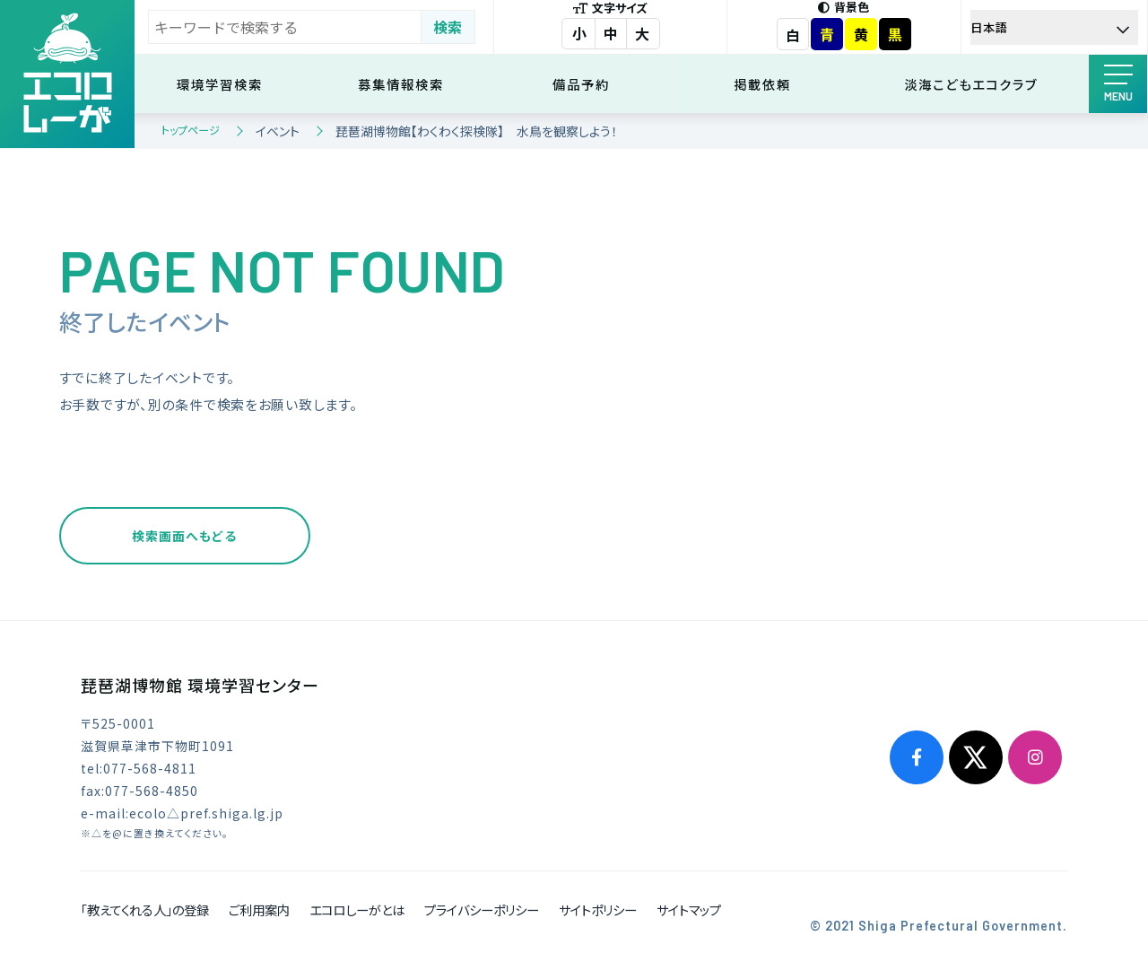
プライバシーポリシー (481, 909)
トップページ (190, 129)
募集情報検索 (404, 83)
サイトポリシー (598, 909)
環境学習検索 (224, 83)
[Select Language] (1054, 27)
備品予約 (584, 83)
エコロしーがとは (356, 909)
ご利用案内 (259, 909)
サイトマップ (689, 909)
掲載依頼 (764, 83)
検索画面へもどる (184, 536)
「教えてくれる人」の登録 (145, 909)
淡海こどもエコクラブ (972, 83)
